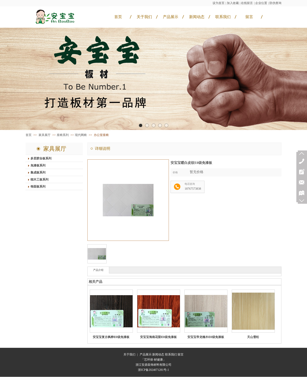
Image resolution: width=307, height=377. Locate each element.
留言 (181, 354)
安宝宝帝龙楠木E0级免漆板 (205, 337)
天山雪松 (253, 337)
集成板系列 (34, 172)
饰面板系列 (34, 186)
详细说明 (102, 148)
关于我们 (129, 354)
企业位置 (261, 3)
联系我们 (171, 354)
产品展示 (146, 354)
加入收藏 (233, 3)
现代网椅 (81, 135)
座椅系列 (63, 135)
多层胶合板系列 (37, 158)
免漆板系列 (34, 165)
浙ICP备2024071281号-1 (153, 369)
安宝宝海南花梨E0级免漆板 (158, 337)
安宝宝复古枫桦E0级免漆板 (111, 337)
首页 (29, 135)
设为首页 (218, 3)
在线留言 (247, 3)
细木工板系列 (36, 179)
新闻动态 (158, 354)
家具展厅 (45, 135)
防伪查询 (275, 3)
